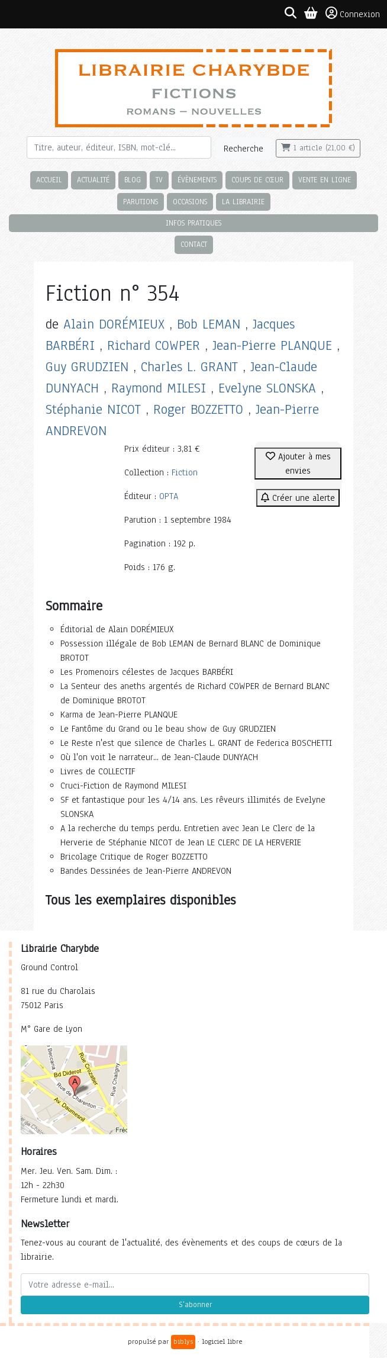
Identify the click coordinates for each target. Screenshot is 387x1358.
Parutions (140, 202)
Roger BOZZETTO (198, 409)
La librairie (243, 202)
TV (159, 180)
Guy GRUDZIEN (87, 367)
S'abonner (195, 1304)
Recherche (243, 149)
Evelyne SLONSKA (267, 388)
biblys (183, 1341)
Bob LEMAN (208, 324)
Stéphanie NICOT (93, 409)
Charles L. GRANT (189, 367)
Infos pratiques (193, 223)
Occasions (190, 202)
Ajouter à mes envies (298, 463)
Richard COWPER (153, 345)
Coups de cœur (257, 180)
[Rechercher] (119, 147)
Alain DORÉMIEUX (114, 324)
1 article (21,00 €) (318, 148)
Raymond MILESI (158, 388)
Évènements (197, 180)
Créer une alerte (298, 498)
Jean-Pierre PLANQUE (272, 345)
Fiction (185, 472)
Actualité (93, 180)
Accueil (49, 180)
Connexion (352, 13)
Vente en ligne (324, 180)
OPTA (168, 496)
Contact (193, 244)
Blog (132, 180)
